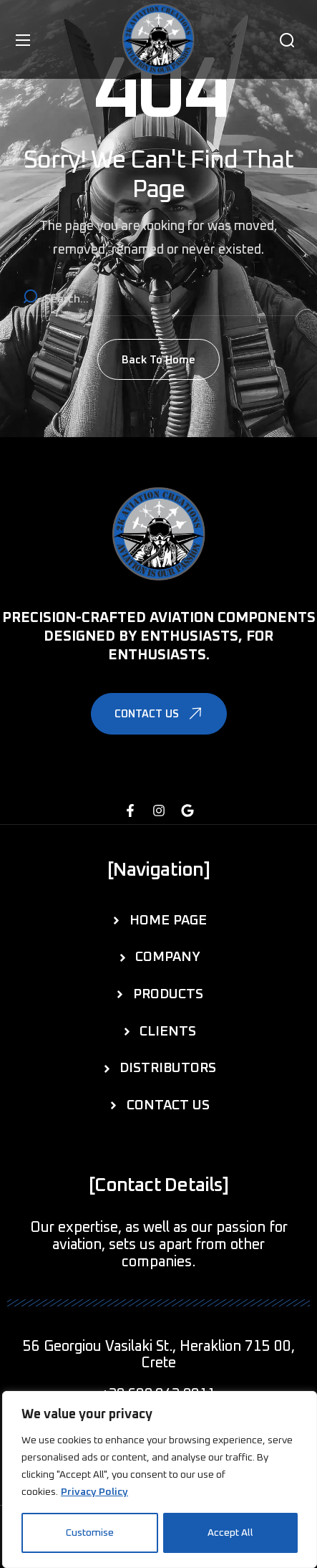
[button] (287, 40)
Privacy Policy (94, 1493)
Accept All (230, 1533)
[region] (159, 1480)
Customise (90, 1533)
